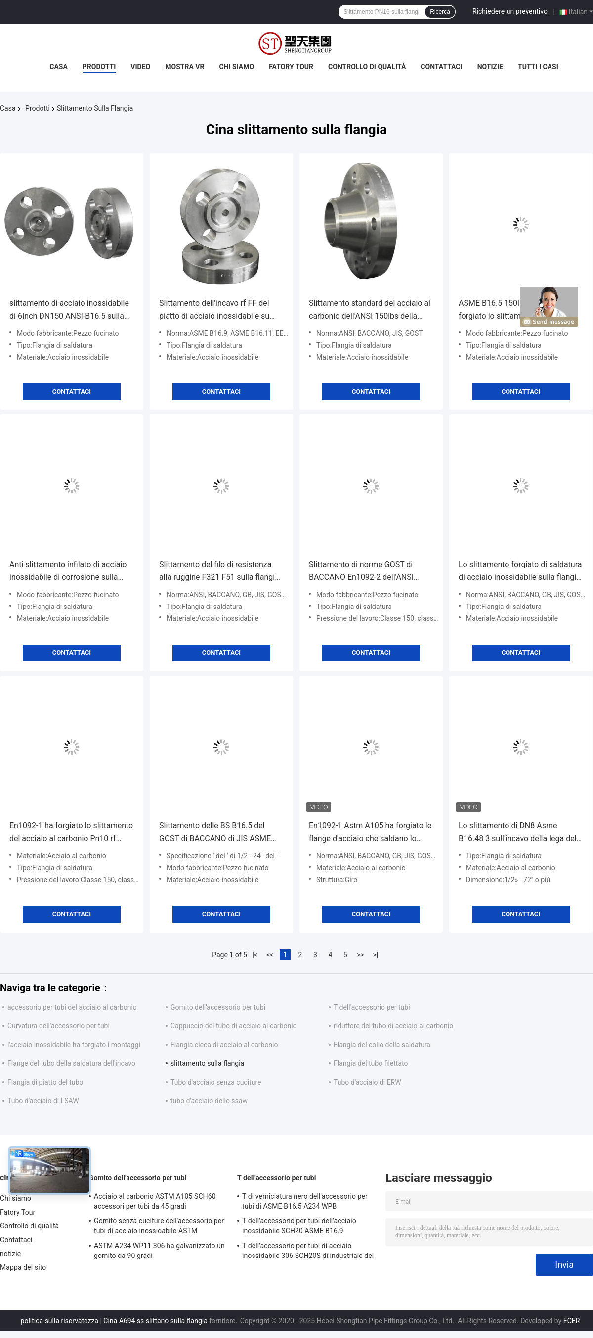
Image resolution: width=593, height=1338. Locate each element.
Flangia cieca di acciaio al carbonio (224, 1045)
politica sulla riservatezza (59, 1321)
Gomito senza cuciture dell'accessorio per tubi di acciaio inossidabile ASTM (159, 1226)
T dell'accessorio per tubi (372, 1007)
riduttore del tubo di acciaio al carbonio (393, 1026)
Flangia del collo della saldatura (382, 1045)
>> (360, 955)
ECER (571, 1321)
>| (375, 955)
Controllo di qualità (367, 67)
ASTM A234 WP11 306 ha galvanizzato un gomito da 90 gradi (159, 1250)
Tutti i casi (538, 67)
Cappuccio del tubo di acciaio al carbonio (233, 1026)
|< (255, 955)
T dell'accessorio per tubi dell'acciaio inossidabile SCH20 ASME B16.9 (299, 1226)
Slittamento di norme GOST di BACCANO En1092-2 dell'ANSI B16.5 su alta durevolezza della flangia (363, 572)
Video (140, 67)
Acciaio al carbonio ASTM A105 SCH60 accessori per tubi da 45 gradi (155, 1201)
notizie (490, 67)
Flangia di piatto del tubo (45, 1082)
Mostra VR (184, 67)
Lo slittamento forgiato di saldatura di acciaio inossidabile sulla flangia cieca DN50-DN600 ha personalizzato (520, 572)
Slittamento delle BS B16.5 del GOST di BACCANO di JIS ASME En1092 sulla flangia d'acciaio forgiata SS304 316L (215, 833)
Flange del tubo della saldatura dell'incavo (71, 1063)
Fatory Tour (291, 67)
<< (269, 955)
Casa (58, 67)
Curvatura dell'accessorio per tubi (58, 1026)
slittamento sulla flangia (207, 1063)
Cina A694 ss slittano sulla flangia (155, 1321)
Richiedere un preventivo (510, 11)
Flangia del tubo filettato (371, 1063)
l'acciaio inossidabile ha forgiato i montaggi (73, 1045)
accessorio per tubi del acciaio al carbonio (72, 1007)
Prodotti (99, 67)
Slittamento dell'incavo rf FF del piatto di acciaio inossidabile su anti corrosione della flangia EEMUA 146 (214, 310)
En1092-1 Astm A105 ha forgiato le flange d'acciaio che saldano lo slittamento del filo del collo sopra (370, 833)
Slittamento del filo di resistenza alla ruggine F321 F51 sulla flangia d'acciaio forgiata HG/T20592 (219, 572)
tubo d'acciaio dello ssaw (209, 1101)
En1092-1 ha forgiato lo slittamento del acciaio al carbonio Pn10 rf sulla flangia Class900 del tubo (71, 833)
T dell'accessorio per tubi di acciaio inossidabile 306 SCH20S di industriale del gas (308, 1252)
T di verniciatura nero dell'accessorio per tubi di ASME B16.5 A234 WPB (305, 1201)
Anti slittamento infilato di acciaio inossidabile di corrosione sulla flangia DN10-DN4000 (68, 572)
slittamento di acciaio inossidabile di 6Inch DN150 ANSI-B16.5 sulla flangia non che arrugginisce (69, 310)
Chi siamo (236, 67)
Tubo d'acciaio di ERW (367, 1082)
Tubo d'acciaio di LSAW (43, 1101)
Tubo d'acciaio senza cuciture (215, 1082)
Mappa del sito (23, 1267)
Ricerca (440, 11)
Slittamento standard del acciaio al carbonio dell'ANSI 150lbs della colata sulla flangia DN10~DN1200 (369, 310)
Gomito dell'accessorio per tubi (217, 1007)
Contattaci (441, 67)
